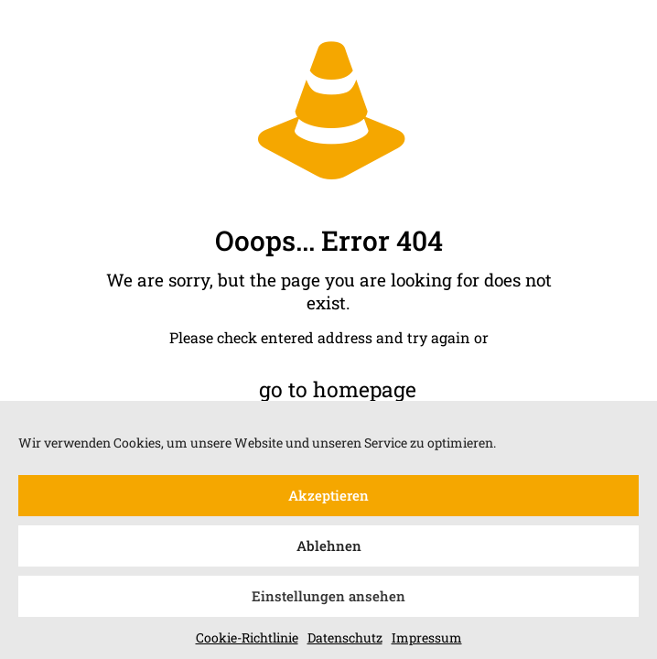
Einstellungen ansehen (328, 600)
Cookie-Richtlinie (247, 641)
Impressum (427, 641)
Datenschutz (344, 641)
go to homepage (337, 389)
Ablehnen (328, 550)
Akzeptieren (328, 500)
